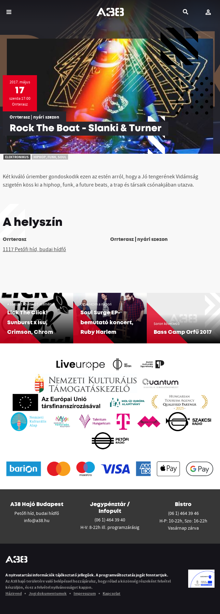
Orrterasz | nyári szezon (34, 117)
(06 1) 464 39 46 (183, 513)
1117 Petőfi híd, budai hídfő (34, 249)
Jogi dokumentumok (48, 593)
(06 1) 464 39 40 (109, 520)
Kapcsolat (111, 593)
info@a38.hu (37, 520)
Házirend (13, 593)
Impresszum (85, 593)
